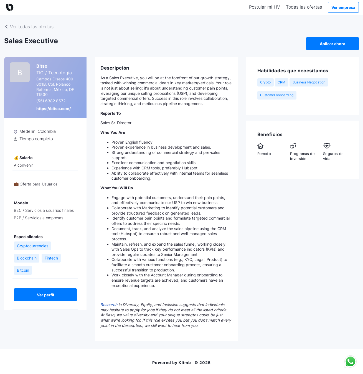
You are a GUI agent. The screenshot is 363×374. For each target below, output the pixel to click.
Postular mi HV (264, 7)
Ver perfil (45, 294)
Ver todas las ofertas (29, 26)
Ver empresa (343, 7)
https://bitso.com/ (53, 108)
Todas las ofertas (304, 7)
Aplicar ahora (332, 43)
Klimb (185, 362)
